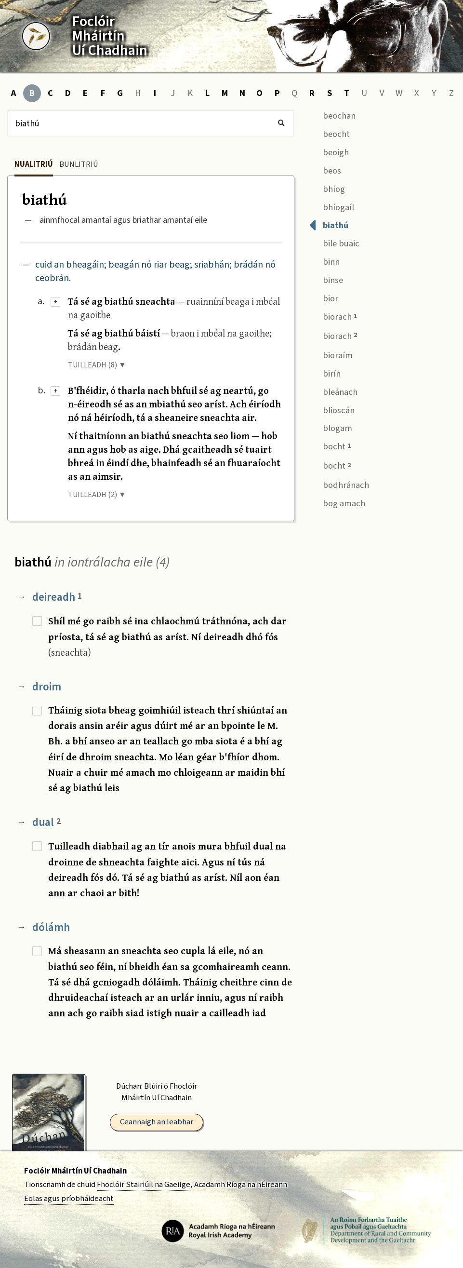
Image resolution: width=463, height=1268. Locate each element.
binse (326, 279)
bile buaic (334, 242)
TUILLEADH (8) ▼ (97, 365)
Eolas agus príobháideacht (69, 1198)
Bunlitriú (78, 164)
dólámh (51, 927)
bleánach (333, 390)
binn (324, 261)
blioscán (332, 409)
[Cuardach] (150, 123)
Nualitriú (33, 164)
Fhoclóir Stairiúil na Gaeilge (143, 1184)
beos (325, 169)
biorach (333, 316)
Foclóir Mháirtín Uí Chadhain (75, 1171)
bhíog (327, 187)
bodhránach (339, 483)
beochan (332, 114)
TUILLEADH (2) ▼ (97, 494)
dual (46, 822)
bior (323, 297)
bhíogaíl (331, 206)
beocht (329, 132)
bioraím (331, 354)
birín (325, 372)
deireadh (57, 597)
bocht (330, 446)
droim (46, 687)
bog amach (337, 502)
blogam (330, 427)
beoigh (329, 151)
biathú (328, 224)
